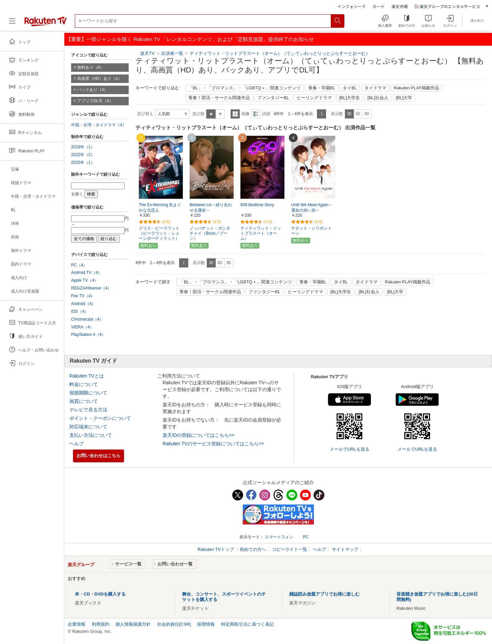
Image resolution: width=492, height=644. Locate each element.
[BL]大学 (404, 97)
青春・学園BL (322, 88)
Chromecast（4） (87, 319)
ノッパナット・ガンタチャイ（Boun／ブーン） (210, 233)
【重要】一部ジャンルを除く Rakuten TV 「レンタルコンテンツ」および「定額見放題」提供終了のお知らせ (190, 39)
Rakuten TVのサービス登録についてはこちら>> (213, 443)
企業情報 (76, 624)
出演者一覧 (172, 53)
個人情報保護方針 (133, 624)
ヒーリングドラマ (314, 97)
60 (358, 113)
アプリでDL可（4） (95, 101)
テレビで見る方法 (88, 409)
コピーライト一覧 (289, 549)
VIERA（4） (82, 327)
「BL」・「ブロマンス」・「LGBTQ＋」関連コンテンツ (244, 88)
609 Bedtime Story (257, 204)
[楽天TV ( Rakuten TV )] (45, 23)
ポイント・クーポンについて (100, 418)
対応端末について (88, 426)
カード (378, 6)
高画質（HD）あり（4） (99, 78)
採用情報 (206, 624)
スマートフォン (279, 537)
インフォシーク (351, 6)
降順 (220, 114)
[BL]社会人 (377, 97)
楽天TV (147, 53)
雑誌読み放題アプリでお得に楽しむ (324, 594)
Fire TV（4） (83, 296)
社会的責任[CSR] (174, 624)
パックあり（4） (92, 89)
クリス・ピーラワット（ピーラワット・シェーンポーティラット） (159, 233)
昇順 (211, 114)
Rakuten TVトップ (216, 549)
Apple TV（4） (84, 280)
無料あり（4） (90, 67)
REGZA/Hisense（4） (91, 288)
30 (349, 113)
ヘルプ (76, 443)
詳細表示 (255, 114)
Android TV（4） (86, 272)
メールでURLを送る (349, 449)
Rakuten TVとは (86, 376)
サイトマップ (345, 549)
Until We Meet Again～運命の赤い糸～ (311, 207)
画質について (83, 401)
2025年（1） (83, 162)
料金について (83, 384)
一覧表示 (235, 114)
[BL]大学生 (349, 97)
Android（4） (83, 303)
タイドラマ (375, 88)
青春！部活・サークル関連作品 (219, 97)
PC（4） (79, 265)
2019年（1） (83, 147)
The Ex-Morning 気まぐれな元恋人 (160, 207)
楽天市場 (399, 6)
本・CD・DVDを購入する (100, 594)
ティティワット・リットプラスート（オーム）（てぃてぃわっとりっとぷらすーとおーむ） (280, 53)
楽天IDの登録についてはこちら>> (198, 435)
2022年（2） (83, 154)
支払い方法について (90, 435)
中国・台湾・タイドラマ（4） (98, 125)
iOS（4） (79, 311)
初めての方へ (253, 549)
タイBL (350, 88)
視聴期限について (88, 392)
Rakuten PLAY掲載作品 (416, 88)
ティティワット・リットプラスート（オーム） (260, 233)
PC (305, 537)
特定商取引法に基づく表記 (247, 624)
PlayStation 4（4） (88, 334)
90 (366, 113)
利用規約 (100, 624)
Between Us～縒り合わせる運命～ (211, 207)
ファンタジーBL (273, 97)
